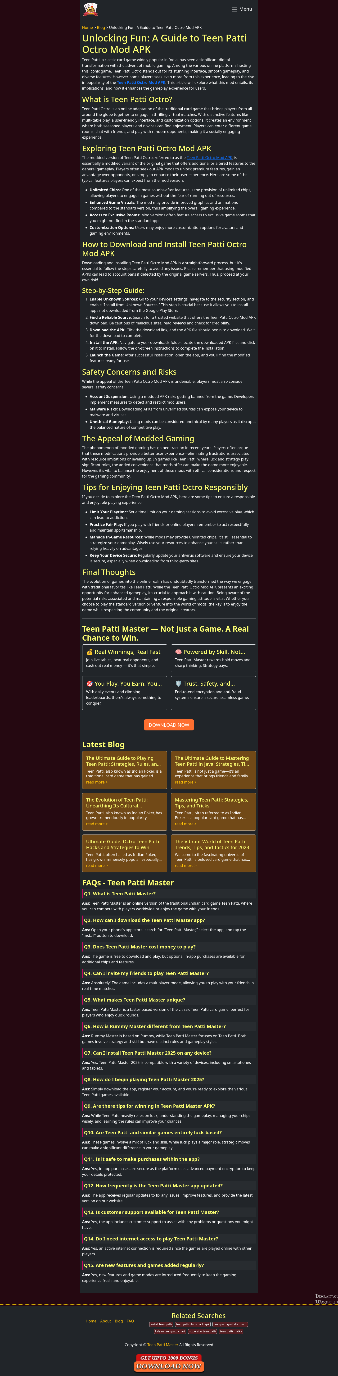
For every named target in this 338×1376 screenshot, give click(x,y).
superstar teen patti (202, 1331)
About (105, 1321)
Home (87, 27)
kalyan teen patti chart (170, 1331)
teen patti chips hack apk (192, 1324)
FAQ (130, 1321)
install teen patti (161, 1324)
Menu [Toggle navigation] (241, 9)
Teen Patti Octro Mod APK (141, 82)
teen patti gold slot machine (231, 1324)
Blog (101, 27)
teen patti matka (231, 1331)
